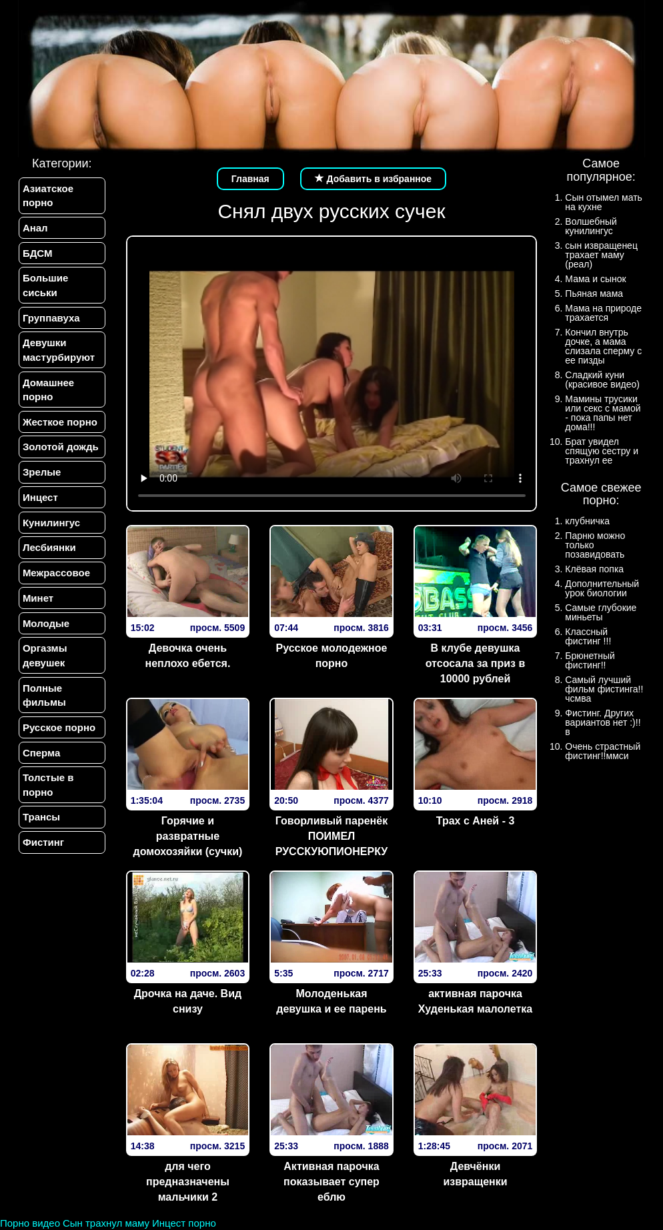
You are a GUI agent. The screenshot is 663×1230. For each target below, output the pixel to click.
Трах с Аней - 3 (475, 820)
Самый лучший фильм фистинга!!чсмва (604, 689)
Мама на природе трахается (603, 312)
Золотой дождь (60, 450)
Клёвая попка (594, 569)
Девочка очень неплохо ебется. (188, 655)
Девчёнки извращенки (475, 1174)
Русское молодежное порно (332, 655)
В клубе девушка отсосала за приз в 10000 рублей (476, 663)
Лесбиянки (48, 552)
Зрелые (41, 476)
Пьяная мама (594, 293)
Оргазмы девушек (44, 662)
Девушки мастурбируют (58, 352)
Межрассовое (55, 578)
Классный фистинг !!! (588, 636)
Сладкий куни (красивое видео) (602, 379)
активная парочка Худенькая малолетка (475, 1001)
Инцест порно (184, 1223)
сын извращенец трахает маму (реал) (601, 255)
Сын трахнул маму (106, 1223)
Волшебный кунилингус (590, 226)
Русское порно (58, 735)
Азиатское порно (47, 195)
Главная (250, 178)
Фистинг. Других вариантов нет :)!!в (602, 722)
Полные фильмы (43, 702)
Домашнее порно (47, 392)
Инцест (39, 502)
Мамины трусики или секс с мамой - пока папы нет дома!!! (602, 413)
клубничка (587, 521)
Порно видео (30, 1223)
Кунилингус (50, 527)
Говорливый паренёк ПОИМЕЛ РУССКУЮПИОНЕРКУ (331, 836)
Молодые (45, 630)
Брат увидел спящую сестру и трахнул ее (601, 451)
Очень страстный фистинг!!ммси (602, 751)
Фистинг (42, 852)
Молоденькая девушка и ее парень (331, 1001)
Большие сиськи (44, 286)
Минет (37, 604)
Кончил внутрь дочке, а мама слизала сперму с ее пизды (603, 346)
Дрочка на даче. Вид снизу (187, 1001)
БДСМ (37, 253)
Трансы (40, 826)
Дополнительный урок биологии (602, 588)
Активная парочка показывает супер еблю (331, 1182)
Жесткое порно (59, 424)
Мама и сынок (595, 278)
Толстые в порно (47, 793)
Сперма (40, 760)
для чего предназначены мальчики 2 (187, 1182)
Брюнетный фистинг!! (590, 660)
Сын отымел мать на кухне (603, 202)
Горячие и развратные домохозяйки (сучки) (188, 836)
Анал (34, 228)
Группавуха (50, 319)
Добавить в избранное (373, 178)
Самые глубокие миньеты (600, 612)
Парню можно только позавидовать (595, 545)
